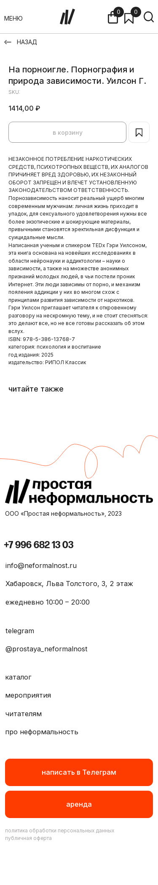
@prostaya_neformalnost (46, 649)
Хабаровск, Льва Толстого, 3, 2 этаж (69, 583)
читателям (23, 713)
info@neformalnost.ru (41, 565)
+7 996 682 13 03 (38, 545)
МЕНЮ (13, 18)
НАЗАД (27, 41)
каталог (18, 677)
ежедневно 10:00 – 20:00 (47, 602)
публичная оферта (28, 838)
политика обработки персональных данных (59, 831)
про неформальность (41, 732)
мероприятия (28, 695)
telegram (19, 630)
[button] (79, 804)
